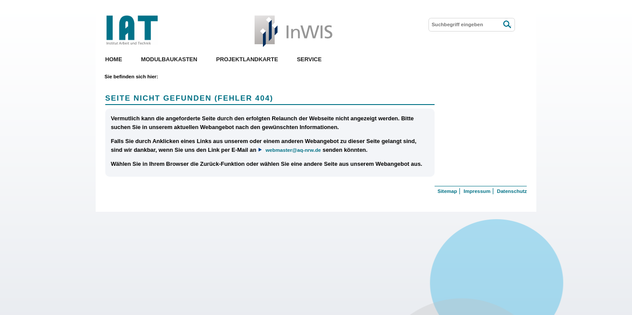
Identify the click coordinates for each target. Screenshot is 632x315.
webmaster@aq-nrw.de (293, 150)
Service (309, 59)
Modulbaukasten (169, 59)
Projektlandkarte (247, 59)
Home (113, 59)
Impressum (476, 191)
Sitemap (447, 191)
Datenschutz (512, 191)
